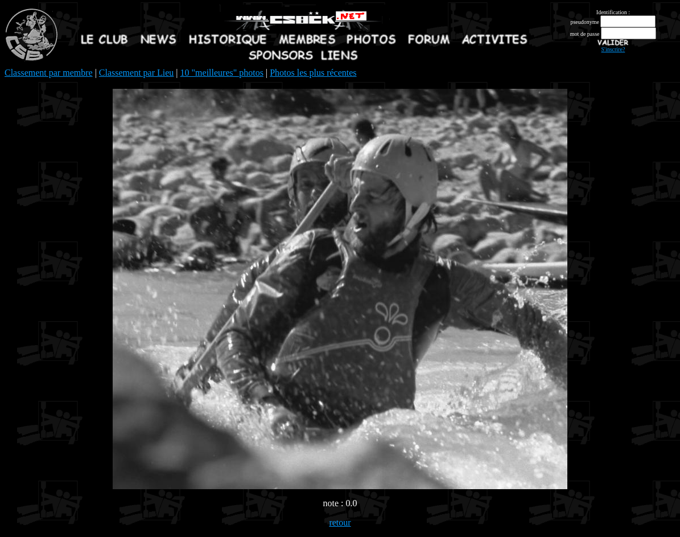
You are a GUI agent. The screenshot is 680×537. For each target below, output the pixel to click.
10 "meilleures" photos (221, 72)
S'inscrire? (613, 49)
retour (340, 522)
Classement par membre (49, 72)
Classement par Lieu (136, 72)
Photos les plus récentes (313, 72)
